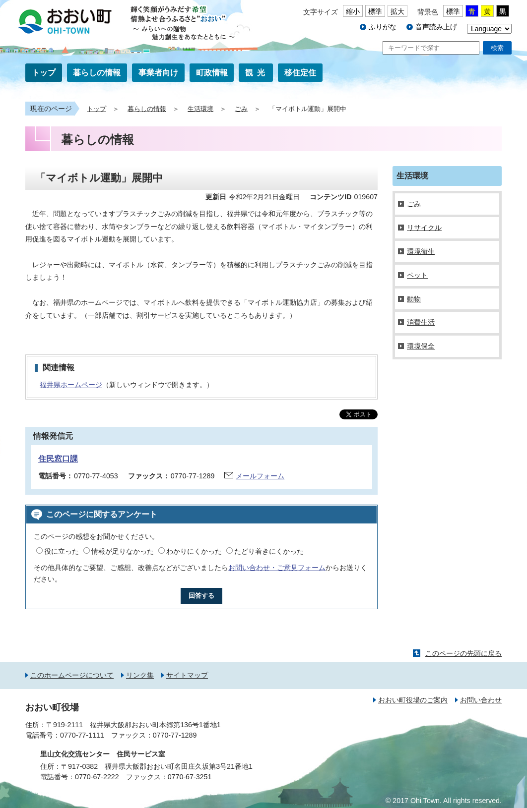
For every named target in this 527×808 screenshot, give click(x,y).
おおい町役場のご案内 (413, 700)
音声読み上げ (436, 27)
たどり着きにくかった (269, 551)
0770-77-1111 (82, 735)
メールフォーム (260, 476)
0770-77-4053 (96, 476)
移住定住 (300, 72)
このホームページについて (72, 675)
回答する (201, 595)
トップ (44, 72)
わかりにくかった (194, 551)
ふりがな (382, 27)
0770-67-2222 (97, 777)
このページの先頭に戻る (463, 653)
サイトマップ (187, 675)
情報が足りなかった (122, 551)
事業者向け (158, 72)
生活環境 (200, 109)
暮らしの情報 (97, 72)
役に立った (61, 551)
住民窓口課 (58, 459)
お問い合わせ (481, 700)
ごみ (241, 109)
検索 (497, 48)
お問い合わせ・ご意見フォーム (277, 568)
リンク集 (140, 675)
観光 (257, 72)
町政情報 (212, 72)
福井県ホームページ (71, 385)
